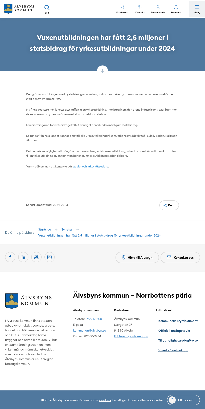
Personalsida (156, 12)
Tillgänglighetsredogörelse (181, 335)
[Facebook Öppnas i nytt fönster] (10, 262)
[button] (174, 9)
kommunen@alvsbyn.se (95, 335)
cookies (105, 399)
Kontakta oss (180, 263)
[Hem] (21, 9)
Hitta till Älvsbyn (136, 262)
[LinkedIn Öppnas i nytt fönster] (24, 262)
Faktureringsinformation (137, 340)
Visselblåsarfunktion (176, 340)
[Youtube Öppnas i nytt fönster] (38, 262)
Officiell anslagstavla (177, 329)
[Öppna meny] (196, 9)
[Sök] (51, 9)
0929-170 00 (99, 323)
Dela (171, 205)
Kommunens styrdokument (181, 323)
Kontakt (138, 12)
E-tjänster (120, 12)
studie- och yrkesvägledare (90, 166)
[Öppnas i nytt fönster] (52, 262)
